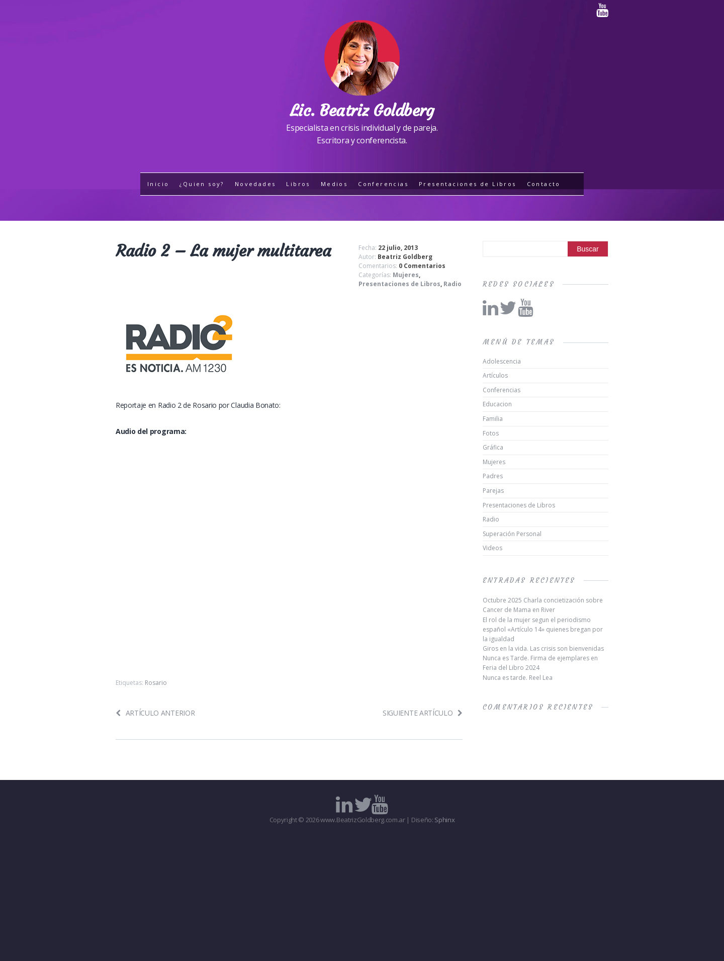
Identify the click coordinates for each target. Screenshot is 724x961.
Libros (298, 184)
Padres (493, 476)
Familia (493, 418)
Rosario (156, 682)
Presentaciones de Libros (467, 184)
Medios (334, 184)
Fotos (491, 433)
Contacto (544, 184)
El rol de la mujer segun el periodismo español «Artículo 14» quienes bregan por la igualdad (543, 629)
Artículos (495, 375)
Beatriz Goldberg (405, 256)
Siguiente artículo (423, 713)
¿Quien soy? (201, 184)
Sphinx (444, 819)
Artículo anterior (155, 713)
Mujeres (406, 275)
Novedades (255, 184)
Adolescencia (502, 361)
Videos (492, 548)
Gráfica (493, 447)
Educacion (497, 404)
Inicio (158, 184)
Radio (452, 284)
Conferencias (383, 184)
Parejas (493, 490)
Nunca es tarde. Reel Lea (518, 677)
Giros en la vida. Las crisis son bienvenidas (543, 648)
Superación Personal (512, 534)
